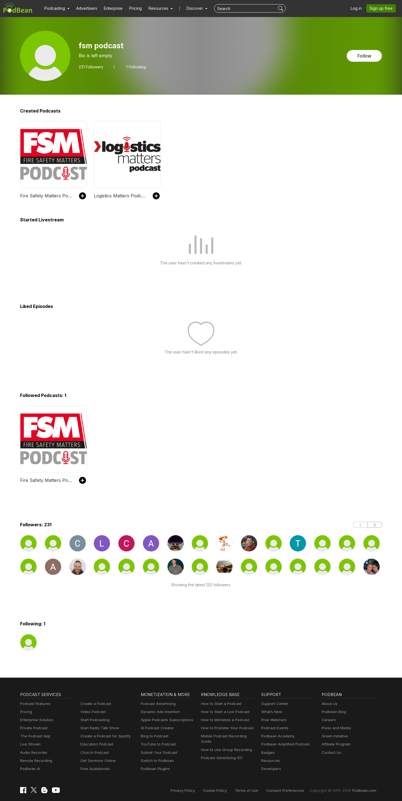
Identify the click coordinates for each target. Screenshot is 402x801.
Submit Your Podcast (158, 752)
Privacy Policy (197, 790)
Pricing (132, 8)
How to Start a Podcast (220, 704)
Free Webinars (273, 720)
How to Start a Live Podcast (224, 712)
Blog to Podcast (153, 736)
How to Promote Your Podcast (225, 728)
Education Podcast (95, 744)
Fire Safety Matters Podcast (46, 195)
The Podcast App (34, 736)
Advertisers (84, 8)
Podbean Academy (276, 736)
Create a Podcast (94, 704)
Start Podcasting (93, 720)
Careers (328, 720)
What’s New (271, 712)
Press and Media (335, 728)
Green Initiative (334, 736)
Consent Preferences (293, 790)
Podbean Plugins (155, 769)
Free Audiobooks (94, 769)
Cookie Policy (227, 790)
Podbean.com (365, 790)
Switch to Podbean (156, 761)
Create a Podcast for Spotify (103, 736)
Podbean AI (29, 769)
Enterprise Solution (35, 720)
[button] (56, 8)
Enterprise (110, 8)
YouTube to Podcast (157, 744)
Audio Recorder (33, 752)
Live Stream (30, 744)
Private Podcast (33, 728)
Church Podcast (93, 752)
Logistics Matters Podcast (119, 195)
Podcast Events (274, 728)
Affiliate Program (335, 744)
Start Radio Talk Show (98, 728)
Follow (364, 55)
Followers (91, 67)
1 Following (136, 67)
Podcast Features (34, 704)
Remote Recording (35, 761)
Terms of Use (257, 790)
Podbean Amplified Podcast (283, 744)
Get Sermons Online (97, 761)
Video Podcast (92, 712)
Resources (270, 761)
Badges (267, 752)
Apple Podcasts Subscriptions (165, 720)
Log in (358, 8)
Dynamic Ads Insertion (159, 712)
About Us (329, 704)
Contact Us (331, 752)
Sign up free (382, 8)
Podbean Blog (333, 712)
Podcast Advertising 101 (221, 752)
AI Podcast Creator (156, 728)
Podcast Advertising (157, 704)
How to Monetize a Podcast (223, 720)
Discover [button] (189, 8)
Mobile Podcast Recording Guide (228, 736)
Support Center (273, 704)
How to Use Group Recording (225, 744)
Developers (270, 769)
